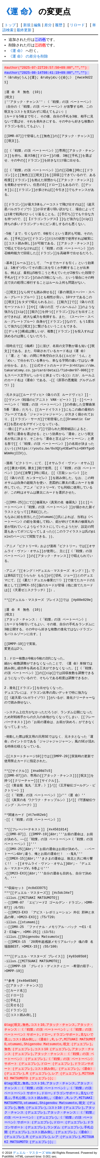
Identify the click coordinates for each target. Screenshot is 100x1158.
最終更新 (24, 30)
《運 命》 (19, 11)
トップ (10, 25)
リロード (77, 25)
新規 (27, 25)
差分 (48, 25)
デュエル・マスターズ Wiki (32, 1152)
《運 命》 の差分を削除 (28, 56)
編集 (37, 25)
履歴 (58, 25)
